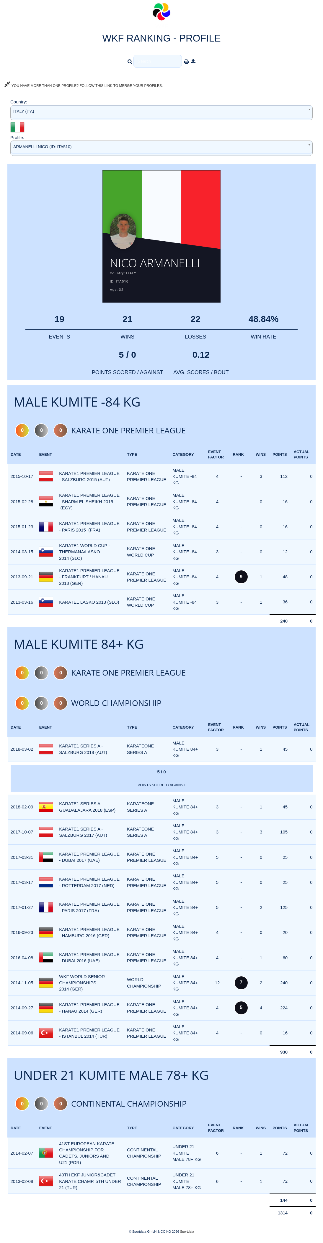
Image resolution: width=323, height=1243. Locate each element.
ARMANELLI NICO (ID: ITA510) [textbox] (42, 146)
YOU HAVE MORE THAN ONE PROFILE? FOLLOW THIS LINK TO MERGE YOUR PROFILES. (83, 86)
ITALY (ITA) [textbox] (23, 111)
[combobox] (161, 112)
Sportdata (187, 1233)
